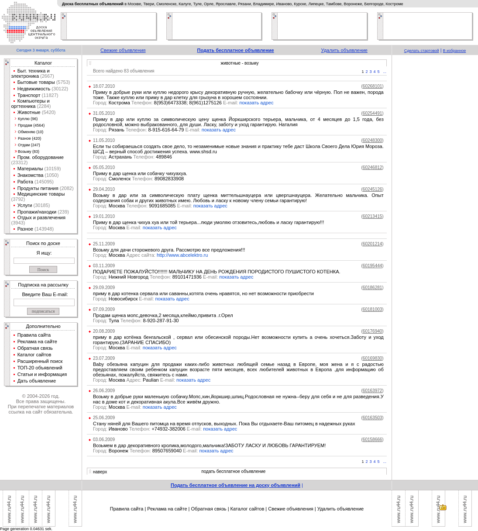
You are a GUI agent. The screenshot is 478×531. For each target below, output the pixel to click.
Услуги (24, 205)
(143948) (43, 228)
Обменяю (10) (30, 132)
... (385, 71)
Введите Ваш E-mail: (45, 294)
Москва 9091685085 (143, 205)
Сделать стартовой (421, 50)
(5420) (48, 112)
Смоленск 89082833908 (138, 178)
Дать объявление (36, 380)
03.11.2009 (104, 265)
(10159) (52, 168)
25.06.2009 (104, 417)
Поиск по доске (43, 243)
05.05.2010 (104, 167)
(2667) (46, 76)
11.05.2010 (104, 140)
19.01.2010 (104, 216)
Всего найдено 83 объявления (123, 71)
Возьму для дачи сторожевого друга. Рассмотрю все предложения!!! (169, 249)
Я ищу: (44, 252)
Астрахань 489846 (132, 156)
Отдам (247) (29, 145)
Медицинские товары (41, 194)
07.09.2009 (104, 309)
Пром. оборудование (40, 157)
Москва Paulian (134, 380)
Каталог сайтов (34, 354)
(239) (62, 211)
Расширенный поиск (40, 361)
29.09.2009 (104, 287)
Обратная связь (35, 348)
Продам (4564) (31, 125)
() (372, 86)
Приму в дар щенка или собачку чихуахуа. (140, 173)
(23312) (19, 162)
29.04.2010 (104, 189)
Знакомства (30, 175)
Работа (25, 181)
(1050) (50, 175)
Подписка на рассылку (43, 284)
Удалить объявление (344, 50)
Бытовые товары (36, 82)
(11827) (49, 95)
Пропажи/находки (37, 211)
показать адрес (256, 102)
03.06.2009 (104, 439)
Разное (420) (29, 138)
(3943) (18, 222)
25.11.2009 (104, 243)
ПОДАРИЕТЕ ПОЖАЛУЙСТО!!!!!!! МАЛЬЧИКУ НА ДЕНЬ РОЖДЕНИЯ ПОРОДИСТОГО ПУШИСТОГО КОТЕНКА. (216, 271)
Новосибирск (124, 298)
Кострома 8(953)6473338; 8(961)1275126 (166, 102)
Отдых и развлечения (41, 217)
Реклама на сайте (37, 341)
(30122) (59, 88)
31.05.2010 (104, 113)
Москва (118, 227)
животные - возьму (240, 63)
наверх (100, 471)
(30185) (41, 205)
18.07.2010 (104, 86)
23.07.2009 (104, 358)
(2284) (43, 106)
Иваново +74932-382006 (148, 428)
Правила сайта (34, 335)
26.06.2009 (104, 390)
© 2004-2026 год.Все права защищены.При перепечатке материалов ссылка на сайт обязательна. (41, 403)
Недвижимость (34, 88)
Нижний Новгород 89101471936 (156, 276)
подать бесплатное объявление (233, 471)
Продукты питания (37, 188)
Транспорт (29, 95)
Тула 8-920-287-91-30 (136, 320)
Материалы (30, 168)
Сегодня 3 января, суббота (40, 50)
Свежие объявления (123, 50)
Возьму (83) (28, 151)
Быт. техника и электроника (30, 73)
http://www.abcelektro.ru (182, 255)
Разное (25, 228)
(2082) (66, 188)
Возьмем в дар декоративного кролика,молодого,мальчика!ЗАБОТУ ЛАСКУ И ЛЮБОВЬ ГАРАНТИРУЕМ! (209, 445)
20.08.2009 (104, 331)
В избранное (454, 50)
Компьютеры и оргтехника (30, 103)
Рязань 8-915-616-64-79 (147, 129)
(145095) (43, 181)
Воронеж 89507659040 (146, 450)
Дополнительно (43, 326)
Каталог (43, 63)
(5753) (62, 82)
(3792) (18, 199)
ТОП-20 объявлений (39, 367)
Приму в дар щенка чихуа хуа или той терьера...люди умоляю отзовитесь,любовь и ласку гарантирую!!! (208, 222)
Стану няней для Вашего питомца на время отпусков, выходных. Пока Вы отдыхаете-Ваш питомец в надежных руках (224, 423)
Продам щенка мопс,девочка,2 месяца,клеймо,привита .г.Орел (163, 315)
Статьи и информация (42, 374)
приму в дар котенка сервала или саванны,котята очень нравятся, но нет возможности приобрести (203, 293)
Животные (29, 112)
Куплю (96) (28, 119)
